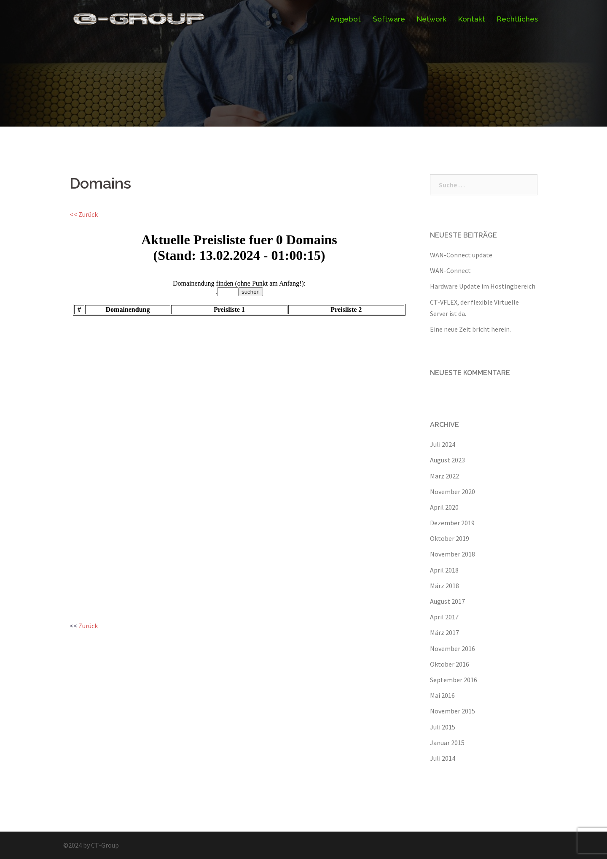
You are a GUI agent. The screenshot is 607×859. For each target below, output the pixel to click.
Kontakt (471, 19)
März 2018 (444, 585)
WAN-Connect (450, 270)
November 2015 (452, 711)
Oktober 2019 (449, 538)
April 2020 (444, 507)
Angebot (345, 19)
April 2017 (444, 617)
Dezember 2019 (452, 523)
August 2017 (447, 601)
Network (431, 19)
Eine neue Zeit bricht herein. (470, 329)
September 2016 (453, 679)
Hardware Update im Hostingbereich (482, 286)
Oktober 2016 (449, 664)
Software (389, 19)
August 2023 (447, 460)
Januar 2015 (447, 742)
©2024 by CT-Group (91, 845)
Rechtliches (517, 19)
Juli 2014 (442, 758)
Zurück (88, 625)
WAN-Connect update (461, 255)
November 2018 (452, 554)
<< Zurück (84, 214)
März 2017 (444, 632)
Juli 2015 (442, 727)
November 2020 (452, 491)
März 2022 (444, 476)
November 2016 (452, 648)
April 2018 (444, 570)
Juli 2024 (442, 444)
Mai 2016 (442, 695)
